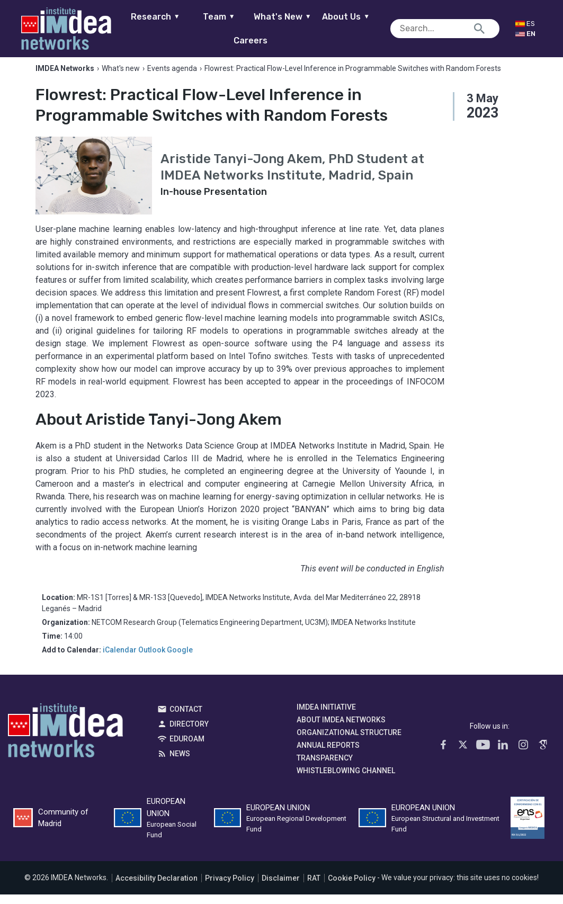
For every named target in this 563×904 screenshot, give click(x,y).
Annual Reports (328, 755)
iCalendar (120, 660)
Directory (189, 734)
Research (164, 17)
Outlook (151, 660)
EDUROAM (186, 749)
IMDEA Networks (65, 743)
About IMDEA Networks (341, 730)
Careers (259, 40)
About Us (354, 17)
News (179, 763)
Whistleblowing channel (346, 780)
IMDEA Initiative (326, 717)
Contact (185, 719)
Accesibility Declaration (156, 887)
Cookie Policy (352, 887)
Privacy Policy (229, 887)
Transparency (325, 768)
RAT (313, 887)
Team (227, 17)
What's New (291, 17)
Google (180, 660)
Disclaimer (281, 887)
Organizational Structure (349, 742)
